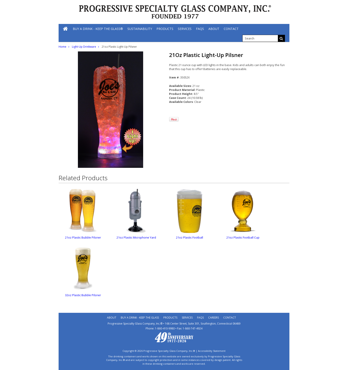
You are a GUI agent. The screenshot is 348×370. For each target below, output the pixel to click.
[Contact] (231, 28)
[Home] (65, 28)
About (111, 317)
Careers (213, 317)
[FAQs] (200, 28)
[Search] (281, 38)
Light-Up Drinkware (84, 47)
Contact (229, 317)
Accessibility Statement (211, 350)
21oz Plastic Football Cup (242, 237)
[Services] (185, 28)
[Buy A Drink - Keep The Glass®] (98, 28)
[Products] (164, 28)
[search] (260, 38)
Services (187, 317)
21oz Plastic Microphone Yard (136, 237)
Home (62, 47)
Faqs (200, 317)
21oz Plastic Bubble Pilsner (83, 237)
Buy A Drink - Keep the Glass (140, 317)
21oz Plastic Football (189, 237)
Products (170, 317)
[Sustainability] (139, 28)
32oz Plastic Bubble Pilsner (83, 295)
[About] (213, 28)
